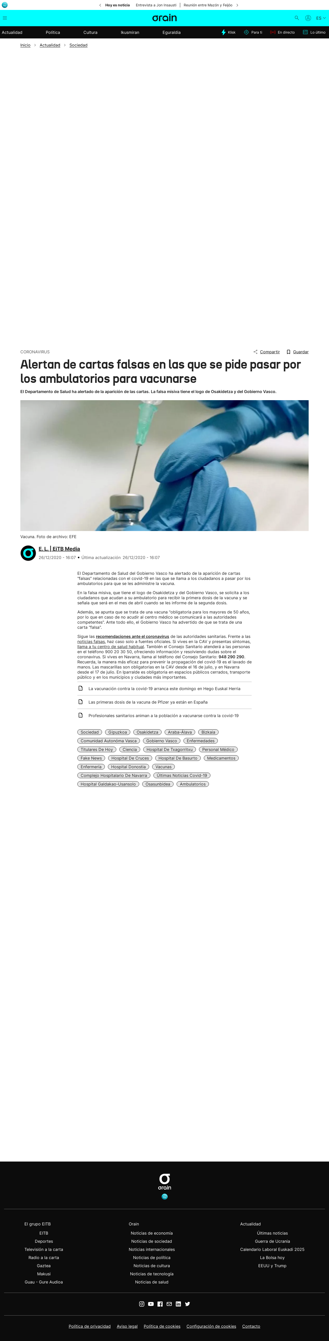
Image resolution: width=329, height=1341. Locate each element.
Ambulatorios (193, 784)
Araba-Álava (180, 732)
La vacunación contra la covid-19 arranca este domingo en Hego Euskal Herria (164, 688)
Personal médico (218, 749)
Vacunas (163, 766)
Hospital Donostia (128, 766)
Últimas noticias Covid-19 (182, 775)
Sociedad (90, 732)
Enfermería (91, 766)
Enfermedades (200, 740)
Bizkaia (208, 732)
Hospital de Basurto (178, 758)
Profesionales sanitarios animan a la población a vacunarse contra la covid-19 (164, 715)
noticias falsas (91, 641)
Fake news (91, 758)
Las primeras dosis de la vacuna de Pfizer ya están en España (148, 702)
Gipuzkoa (117, 732)
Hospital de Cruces (130, 758)
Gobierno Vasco (161, 740)
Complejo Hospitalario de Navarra (114, 775)
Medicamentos (221, 758)
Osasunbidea (158, 784)
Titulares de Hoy (97, 749)
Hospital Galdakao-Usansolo (108, 784)
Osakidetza (147, 732)
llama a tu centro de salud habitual (110, 646)
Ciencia (130, 749)
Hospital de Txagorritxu (170, 749)
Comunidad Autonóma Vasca (109, 740)
